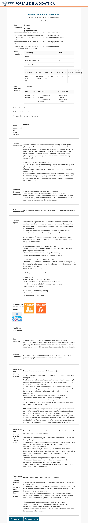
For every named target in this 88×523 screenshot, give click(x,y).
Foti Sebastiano (29, 78)
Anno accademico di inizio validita (16, 130)
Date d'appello (20, 108)
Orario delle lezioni (22, 112)
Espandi (28, 86)
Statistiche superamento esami (26, 116)
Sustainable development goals (16, 307)
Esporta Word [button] (31, 519)
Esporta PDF (16, 519)
